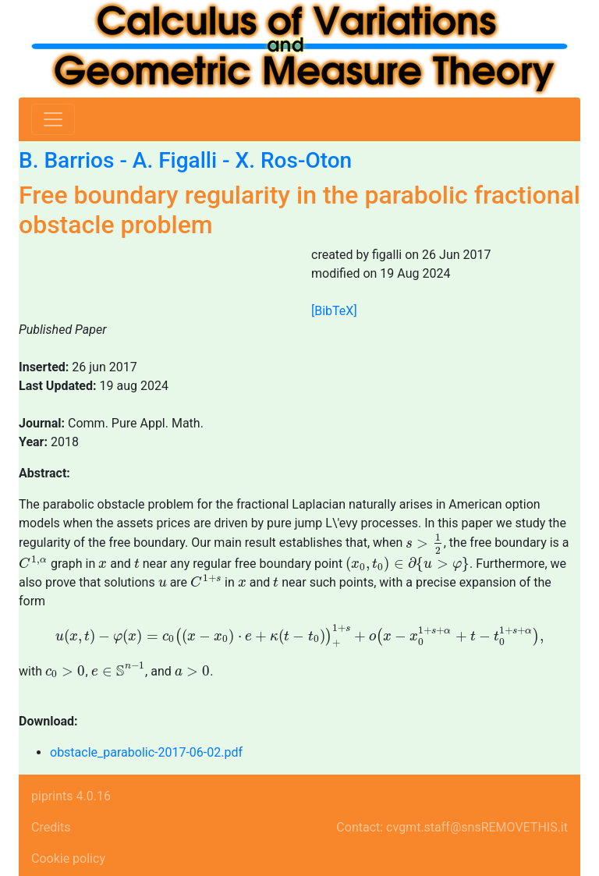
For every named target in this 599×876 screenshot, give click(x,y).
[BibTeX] (334, 310)
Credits (51, 827)
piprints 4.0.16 (71, 796)
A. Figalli (175, 160)
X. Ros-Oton (294, 160)
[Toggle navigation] (53, 119)
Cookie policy (68, 858)
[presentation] (425, 543)
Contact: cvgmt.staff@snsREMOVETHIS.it (452, 827)
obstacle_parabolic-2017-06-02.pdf (146, 752)
